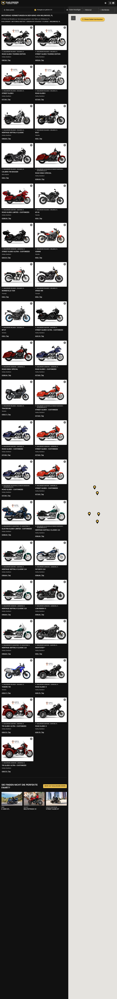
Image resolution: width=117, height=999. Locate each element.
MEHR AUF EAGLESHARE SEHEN (55, 786)
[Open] (98, 9)
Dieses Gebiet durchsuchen (92, 19)
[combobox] (18, 10)
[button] (17, 43)
